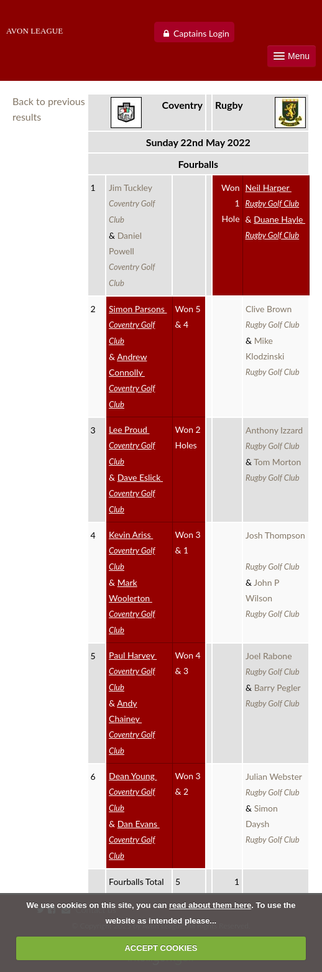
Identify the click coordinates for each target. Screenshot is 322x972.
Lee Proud (132, 445)
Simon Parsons (138, 324)
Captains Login (201, 33)
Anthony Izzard (275, 438)
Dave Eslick (136, 493)
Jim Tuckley (132, 203)
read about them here (210, 905)
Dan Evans (134, 839)
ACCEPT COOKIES (160, 948)
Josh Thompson (275, 551)
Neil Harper (273, 195)
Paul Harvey (133, 671)
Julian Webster (275, 784)
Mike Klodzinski (273, 356)
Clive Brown (273, 316)
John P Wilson (273, 598)
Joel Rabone (273, 663)
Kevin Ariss (132, 550)
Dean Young (133, 792)
